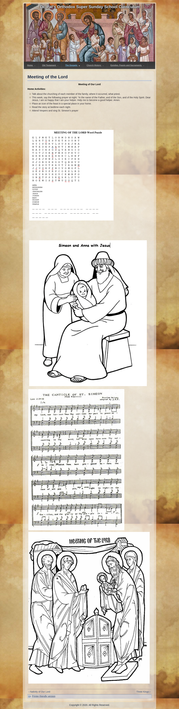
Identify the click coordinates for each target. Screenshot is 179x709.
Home (31, 65)
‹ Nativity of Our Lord (39, 691)
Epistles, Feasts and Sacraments (127, 65)
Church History (95, 65)
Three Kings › (143, 691)
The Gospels (72, 65)
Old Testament (50, 65)
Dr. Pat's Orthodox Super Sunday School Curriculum (90, 6)
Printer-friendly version (43, 696)
